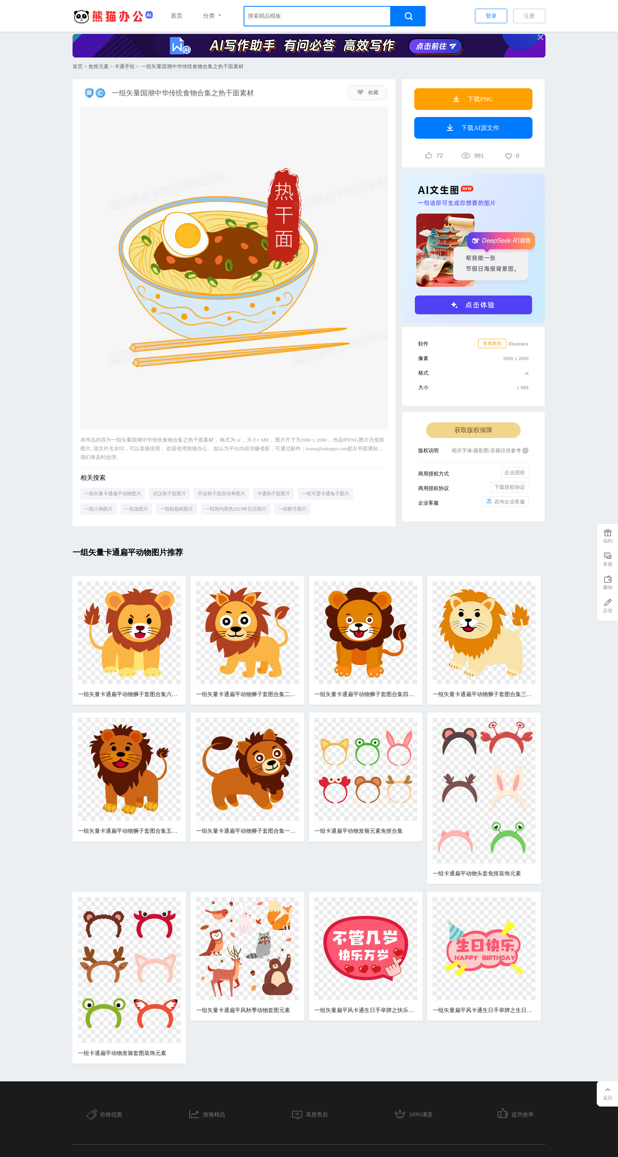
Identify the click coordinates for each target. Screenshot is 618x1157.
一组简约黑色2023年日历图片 (235, 509)
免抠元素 (98, 66)
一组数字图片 (292, 509)
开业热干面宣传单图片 (221, 493)
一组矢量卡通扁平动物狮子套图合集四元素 (366, 694)
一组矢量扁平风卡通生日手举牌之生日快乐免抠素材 (484, 1010)
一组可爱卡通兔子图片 (325, 493)
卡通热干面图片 (273, 493)
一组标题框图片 (176, 509)
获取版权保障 (473, 430)
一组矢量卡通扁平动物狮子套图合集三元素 (484, 694)
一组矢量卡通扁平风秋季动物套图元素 (243, 1010)
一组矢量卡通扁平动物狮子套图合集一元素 (247, 831)
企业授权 (514, 472)
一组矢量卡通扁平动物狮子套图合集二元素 (247, 694)
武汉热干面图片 (169, 493)
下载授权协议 (509, 487)
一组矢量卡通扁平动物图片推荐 (128, 552)
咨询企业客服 (505, 501)
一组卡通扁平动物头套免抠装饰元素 (477, 874)
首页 (176, 16)
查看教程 (492, 343)
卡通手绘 (124, 66)
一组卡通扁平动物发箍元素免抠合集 (359, 831)
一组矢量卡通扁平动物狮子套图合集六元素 (129, 694)
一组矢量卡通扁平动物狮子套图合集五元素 (129, 831)
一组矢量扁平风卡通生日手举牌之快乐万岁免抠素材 (366, 1010)
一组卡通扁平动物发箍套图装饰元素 (122, 1053)
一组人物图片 (98, 509)
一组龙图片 (136, 509)
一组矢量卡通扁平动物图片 (112, 493)
